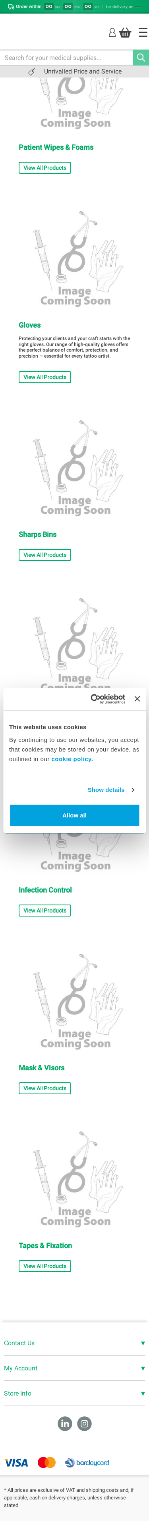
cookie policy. (72, 759)
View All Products (44, 168)
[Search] (141, 58)
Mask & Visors (41, 1068)
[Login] (112, 32)
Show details (106, 789)
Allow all (74, 815)
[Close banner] (137, 699)
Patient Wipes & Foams (56, 147)
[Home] (143, 32)
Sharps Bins (37, 534)
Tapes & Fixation (45, 1245)
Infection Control (45, 890)
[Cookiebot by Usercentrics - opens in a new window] (93, 699)
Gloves (30, 325)
